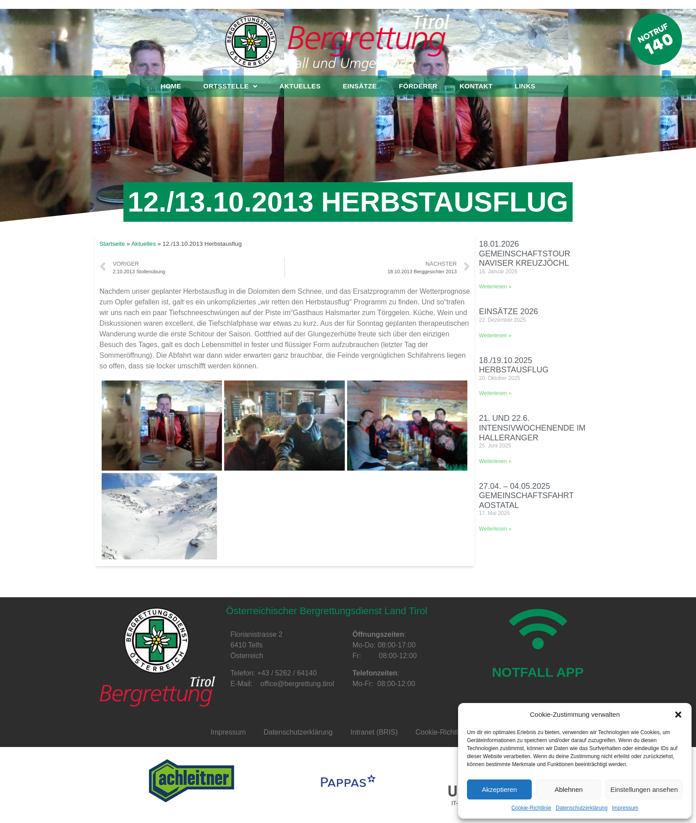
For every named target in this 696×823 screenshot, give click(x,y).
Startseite (112, 243)
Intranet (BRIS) (374, 732)
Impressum (625, 808)
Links (525, 86)
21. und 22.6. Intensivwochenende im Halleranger (532, 428)
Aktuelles (300, 86)
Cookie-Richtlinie (531, 808)
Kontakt (475, 86)
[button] (678, 714)
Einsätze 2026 (508, 311)
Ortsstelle (230, 86)
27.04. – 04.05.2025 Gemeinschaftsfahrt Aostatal (526, 496)
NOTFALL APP (538, 684)
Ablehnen (568, 789)
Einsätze (360, 86)
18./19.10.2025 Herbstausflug (514, 365)
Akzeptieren (499, 789)
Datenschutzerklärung (582, 808)
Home (171, 86)
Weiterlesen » (495, 287)
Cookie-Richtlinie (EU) (450, 732)
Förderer (418, 86)
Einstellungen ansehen (644, 789)
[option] (191, 781)
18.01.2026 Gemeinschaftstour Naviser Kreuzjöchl (524, 254)
